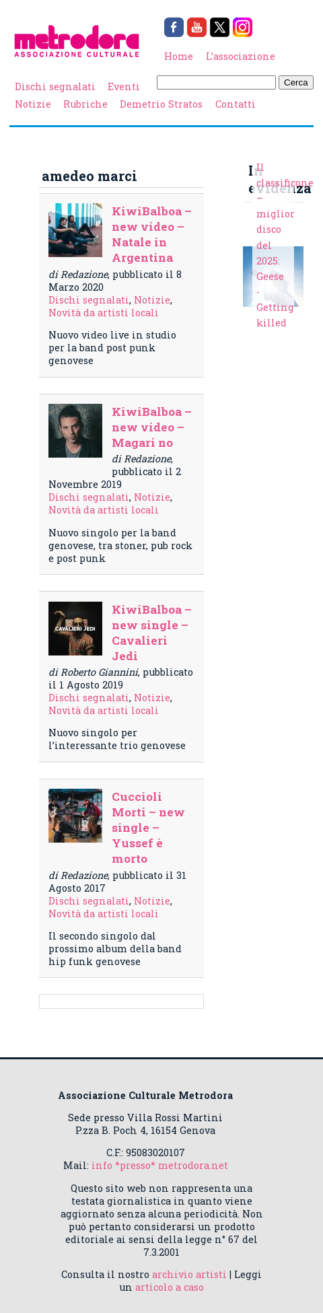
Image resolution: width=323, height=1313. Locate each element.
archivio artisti (189, 1274)
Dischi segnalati (55, 86)
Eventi (124, 86)
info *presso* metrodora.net (160, 1165)
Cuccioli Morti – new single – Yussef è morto (148, 827)
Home (178, 56)
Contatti (235, 104)
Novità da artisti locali (103, 312)
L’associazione (240, 56)
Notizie (33, 104)
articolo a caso (169, 1287)
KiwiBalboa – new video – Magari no (152, 427)
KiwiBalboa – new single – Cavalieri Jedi (152, 633)
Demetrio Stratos (161, 104)
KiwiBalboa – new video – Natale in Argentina (152, 234)
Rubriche (85, 104)
